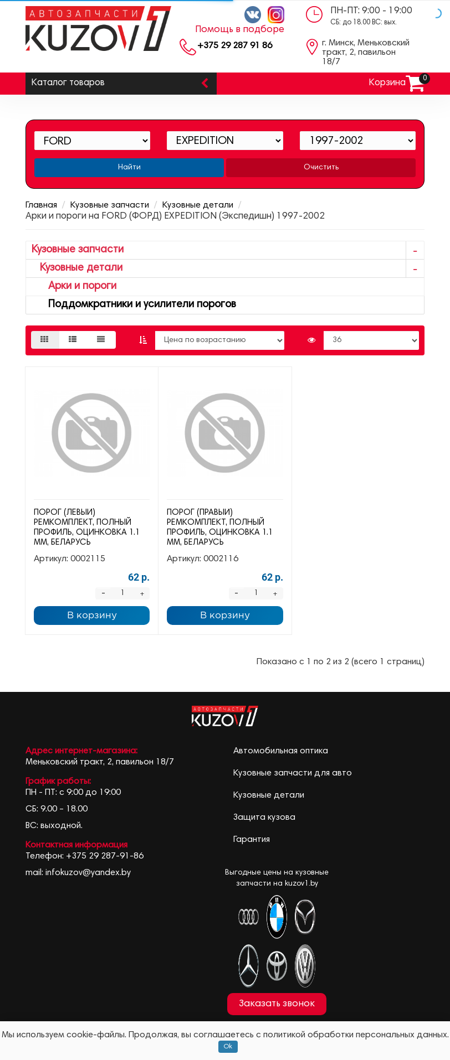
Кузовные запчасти (109, 205)
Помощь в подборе (239, 30)
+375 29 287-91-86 (105, 856)
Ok (228, 1046)
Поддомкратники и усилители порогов (134, 304)
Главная (41, 205)
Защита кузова (264, 817)
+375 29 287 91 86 (234, 46)
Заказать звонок (277, 1004)
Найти (129, 168)
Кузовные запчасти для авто (292, 773)
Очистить (321, 168)
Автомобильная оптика (280, 751)
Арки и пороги (74, 286)
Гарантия (251, 839)
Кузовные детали (197, 205)
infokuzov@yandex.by (88, 872)
